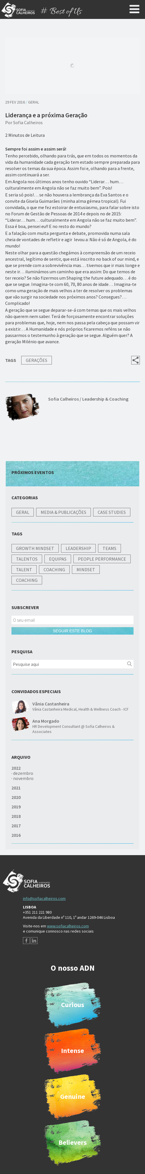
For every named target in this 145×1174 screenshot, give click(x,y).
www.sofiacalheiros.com (68, 926)
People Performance (102, 559)
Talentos (27, 559)
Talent (24, 569)
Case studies (112, 512)
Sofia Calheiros (28, 122)
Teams (109, 548)
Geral (33, 102)
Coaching (54, 569)
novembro (23, 778)
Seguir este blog (72, 631)
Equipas (57, 559)
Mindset (86, 569)
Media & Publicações (63, 512)
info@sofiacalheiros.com (44, 898)
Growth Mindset (35, 548)
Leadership (78, 548)
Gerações (36, 360)
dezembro (23, 773)
